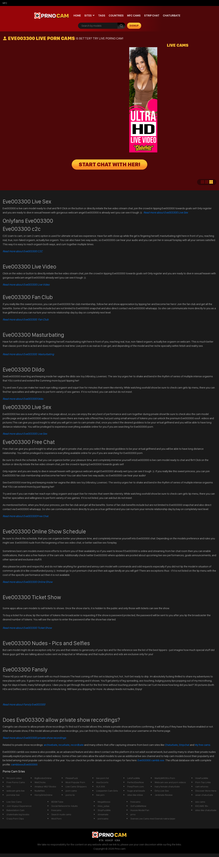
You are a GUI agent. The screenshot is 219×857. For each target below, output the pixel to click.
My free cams (202, 744)
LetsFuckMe (133, 778)
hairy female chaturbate (167, 786)
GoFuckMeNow (138, 806)
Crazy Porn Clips (15, 818)
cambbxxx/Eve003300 (24, 764)
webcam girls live (15, 790)
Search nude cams (61, 814)
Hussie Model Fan (139, 810)
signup (134, 25)
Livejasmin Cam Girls (107, 790)
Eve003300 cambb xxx (151, 760)
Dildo (23, 398)
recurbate (64, 744)
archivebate (50, 744)
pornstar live (13, 795)
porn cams (71, 790)
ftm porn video (14, 778)
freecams (56, 810)
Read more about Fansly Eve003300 (24, 704)
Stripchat (184, 744)
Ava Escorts (102, 782)
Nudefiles (40, 790)
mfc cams (134, 15)
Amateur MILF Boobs (45, 786)
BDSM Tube (57, 801)
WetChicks (40, 782)
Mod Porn (56, 818)
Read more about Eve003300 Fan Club (26, 319)
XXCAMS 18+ (201, 806)
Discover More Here (205, 790)
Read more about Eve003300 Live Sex (165, 212)
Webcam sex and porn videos (170, 782)
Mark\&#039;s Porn (165, 778)
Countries (116, 15)
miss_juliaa (103, 806)
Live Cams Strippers (76, 786)
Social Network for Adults (64, 806)
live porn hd (102, 778)
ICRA (117, 840)
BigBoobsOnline (43, 778)
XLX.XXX (100, 786)
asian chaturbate (204, 795)
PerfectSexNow (135, 782)
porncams (103, 818)
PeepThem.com (135, 786)
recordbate (77, 744)
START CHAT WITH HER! (109, 164)
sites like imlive (135, 795)
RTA (101, 840)
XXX (8, 786)
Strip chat (151, 15)
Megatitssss (104, 801)
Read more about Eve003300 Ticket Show (27, 628)
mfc (5, 3)
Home (77, 15)
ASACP (109, 840)
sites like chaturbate (205, 810)
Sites (88, 15)
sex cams (200, 801)
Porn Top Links (203, 782)
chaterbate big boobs (17, 814)
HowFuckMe (201, 778)
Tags (101, 15)
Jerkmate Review (164, 795)
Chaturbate (171, 15)
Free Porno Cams (15, 782)
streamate (103, 814)
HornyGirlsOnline (43, 795)
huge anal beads (136, 790)
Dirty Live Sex (162, 790)
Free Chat (26, 516)
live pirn (100, 795)
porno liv (70, 795)
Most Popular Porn (75, 782)
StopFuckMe (104, 810)
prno (133, 814)
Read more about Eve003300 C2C (23, 251)
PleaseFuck (72, 778)
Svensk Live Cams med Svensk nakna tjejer (152, 818)
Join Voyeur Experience (19, 806)
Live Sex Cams (14, 801)
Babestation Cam (15, 810)
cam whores (201, 786)
